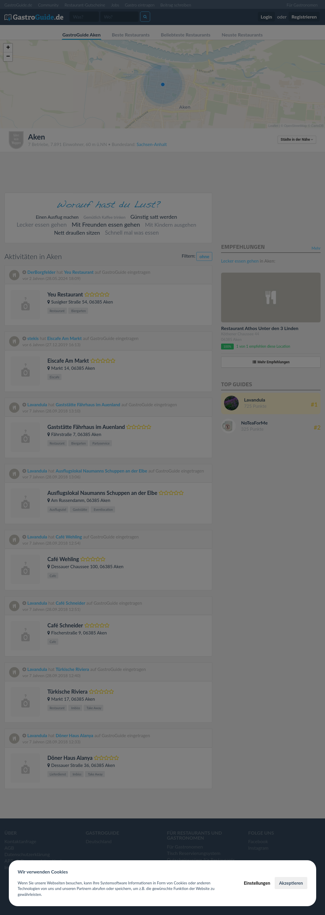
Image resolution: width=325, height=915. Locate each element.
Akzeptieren (291, 883)
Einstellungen (257, 883)
